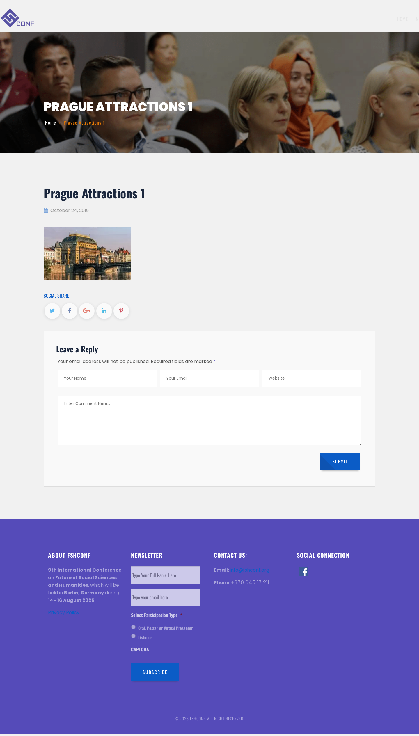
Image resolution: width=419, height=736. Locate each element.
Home (171, 18)
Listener (145, 640)
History (373, 18)
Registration (284, 18)
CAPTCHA (140, 652)
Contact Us (399, 18)
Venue (352, 18)
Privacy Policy (63, 614)
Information (199, 18)
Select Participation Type (156, 617)
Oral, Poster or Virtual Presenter (165, 630)
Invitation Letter (322, 18)
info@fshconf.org (249, 572)
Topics (227, 18)
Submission (252, 18)
